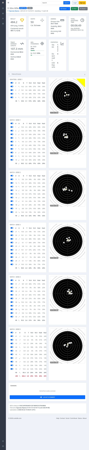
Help (57, 448)
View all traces (16, 74)
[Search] (52, 2)
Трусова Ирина (13, 11)
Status (80, 448)
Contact (62, 448)
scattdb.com (17, 448)
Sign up (82, 3)
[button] (85, 74)
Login (75, 3)
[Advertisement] (77, 47)
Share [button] (82, 9)
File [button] (74, 9)
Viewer (63, 9)
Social (67, 448)
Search (66, 3)
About (85, 448)
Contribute (73, 448)
